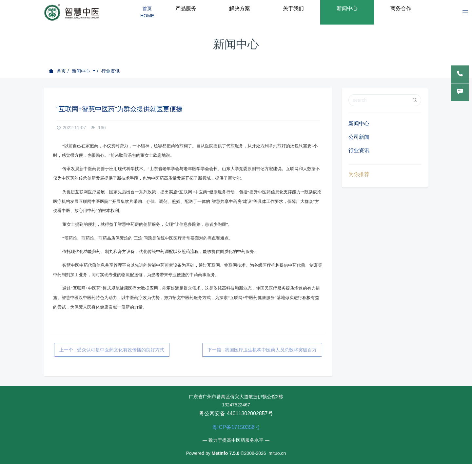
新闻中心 (81, 71)
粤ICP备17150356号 (236, 427)
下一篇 (262, 349)
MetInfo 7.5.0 (226, 453)
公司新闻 (358, 137)
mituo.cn (277, 453)
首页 (61, 71)
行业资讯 (110, 71)
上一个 (111, 349)
